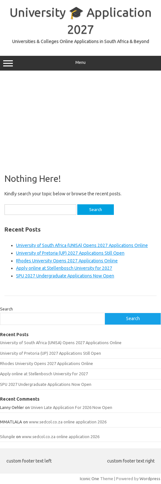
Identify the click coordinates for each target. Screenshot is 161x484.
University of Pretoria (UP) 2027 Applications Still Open (70, 253)
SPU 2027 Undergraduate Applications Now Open (65, 275)
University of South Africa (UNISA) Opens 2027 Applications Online (82, 245)
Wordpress (150, 478)
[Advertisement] (80, 122)
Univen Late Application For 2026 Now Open (71, 407)
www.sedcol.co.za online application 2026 (67, 422)
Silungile (7, 436)
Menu (80, 63)
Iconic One (89, 478)
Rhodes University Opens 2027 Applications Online (67, 260)
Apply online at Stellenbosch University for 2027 (64, 268)
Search (6, 309)
